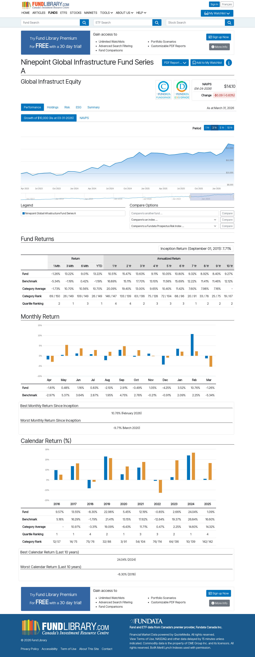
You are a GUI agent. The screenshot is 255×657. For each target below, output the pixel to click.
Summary (94, 107)
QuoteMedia (182, 634)
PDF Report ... (175, 62)
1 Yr (207, 127)
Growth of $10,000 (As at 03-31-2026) (49, 118)
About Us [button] (124, 13)
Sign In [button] (214, 4)
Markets (90, 13)
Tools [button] (106, 13)
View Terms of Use (142, 639)
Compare (227, 213)
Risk (67, 107)
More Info (219, 47)
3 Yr (214, 127)
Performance (32, 107)
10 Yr (230, 127)
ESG (78, 107)
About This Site (89, 649)
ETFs (63, 13)
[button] (84, 22)
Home (26, 13)
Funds (52, 13)
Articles (38, 13)
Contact (107, 649)
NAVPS (84, 118)
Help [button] (141, 13)
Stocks (75, 13)
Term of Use (68, 649)
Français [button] (227, 4)
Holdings (52, 107)
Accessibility (49, 649)
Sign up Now (219, 37)
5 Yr (222, 127)
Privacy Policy (30, 649)
